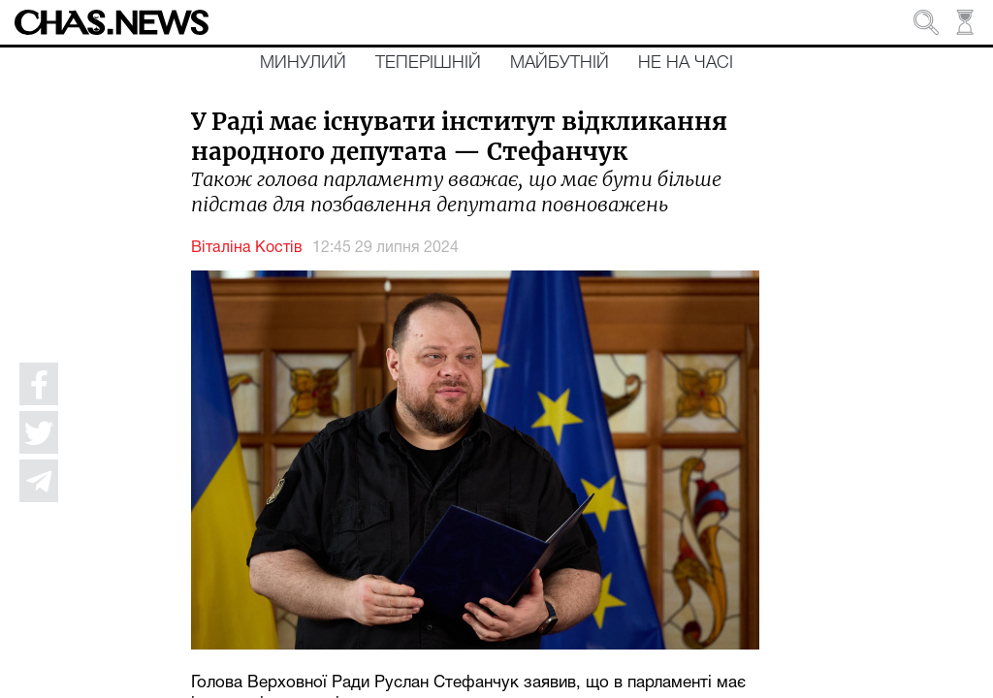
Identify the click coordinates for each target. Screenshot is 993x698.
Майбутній (559, 63)
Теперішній (428, 63)
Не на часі (685, 63)
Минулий (303, 63)
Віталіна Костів (247, 248)
